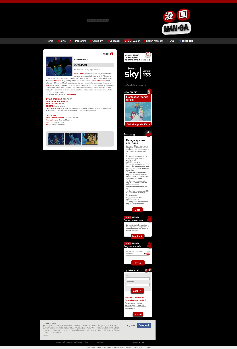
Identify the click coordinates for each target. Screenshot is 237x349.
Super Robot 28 (112, 325)
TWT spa (141, 342)
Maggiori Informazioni (134, 347)
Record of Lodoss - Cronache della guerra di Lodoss (61, 327)
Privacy (45, 336)
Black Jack (110, 329)
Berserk (58, 332)
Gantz (52, 332)
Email (128, 276)
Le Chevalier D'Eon (94, 330)
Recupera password (134, 297)
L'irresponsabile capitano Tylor (74, 329)
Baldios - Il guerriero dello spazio (93, 325)
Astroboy (77, 325)
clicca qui (142, 85)
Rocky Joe (90, 329)
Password (130, 282)
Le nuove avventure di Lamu (90, 327)
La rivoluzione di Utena (59, 330)
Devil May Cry (108, 330)
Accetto (148, 347)
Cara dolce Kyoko (107, 327)
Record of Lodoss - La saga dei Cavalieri (57, 325)
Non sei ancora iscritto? (135, 300)
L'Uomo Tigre (100, 329)
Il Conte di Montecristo (77, 330)
